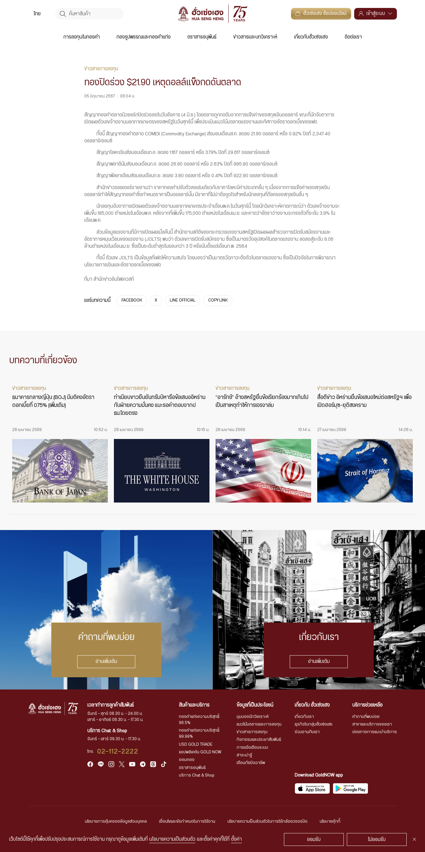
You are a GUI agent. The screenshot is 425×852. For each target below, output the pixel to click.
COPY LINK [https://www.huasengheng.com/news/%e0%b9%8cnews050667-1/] (217, 300)
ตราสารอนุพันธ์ (201, 37)
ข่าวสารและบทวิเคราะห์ (255, 37)
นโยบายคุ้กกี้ (330, 821)
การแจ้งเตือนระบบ (252, 747)
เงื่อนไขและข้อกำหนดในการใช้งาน (187, 821)
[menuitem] (37, 13)
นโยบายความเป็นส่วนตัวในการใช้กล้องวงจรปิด (267, 821)
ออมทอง (186, 760)
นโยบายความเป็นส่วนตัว (172, 839)
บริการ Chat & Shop (196, 775)
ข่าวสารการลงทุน (252, 732)
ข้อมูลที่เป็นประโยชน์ (255, 705)
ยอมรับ (314, 839)
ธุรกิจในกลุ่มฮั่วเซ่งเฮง (313, 724)
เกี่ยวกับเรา (304, 717)
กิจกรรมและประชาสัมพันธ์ (259, 739)
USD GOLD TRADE (195, 744)
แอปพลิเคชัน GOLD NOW (200, 752)
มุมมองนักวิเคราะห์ (253, 717)
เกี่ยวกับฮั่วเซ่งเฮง (311, 37)
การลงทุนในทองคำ (82, 37)
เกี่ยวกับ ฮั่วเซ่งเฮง (312, 705)
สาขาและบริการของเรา (372, 724)
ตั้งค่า (236, 839)
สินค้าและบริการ (194, 705)
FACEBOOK (132, 300)
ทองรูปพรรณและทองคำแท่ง (144, 37)
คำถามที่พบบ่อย (366, 717)
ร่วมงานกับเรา (307, 732)
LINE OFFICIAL (182, 300)
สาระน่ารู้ (244, 755)
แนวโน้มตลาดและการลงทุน (259, 724)
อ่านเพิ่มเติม (106, 662)
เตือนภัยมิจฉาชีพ (251, 763)
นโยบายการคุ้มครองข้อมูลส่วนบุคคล (116, 821)
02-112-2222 (117, 751)
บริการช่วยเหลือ (367, 705)
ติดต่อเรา (353, 37)
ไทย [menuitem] (37, 14)
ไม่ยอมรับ (377, 839)
